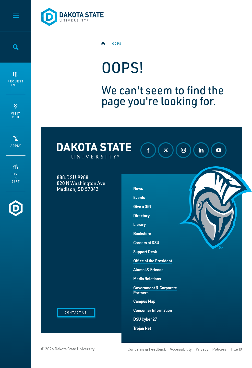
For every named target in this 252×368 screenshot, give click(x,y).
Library (139, 224)
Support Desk (145, 251)
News (138, 188)
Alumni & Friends (148, 269)
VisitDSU (16, 111)
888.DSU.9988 (72, 177)
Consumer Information (152, 310)
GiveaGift (16, 173)
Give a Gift (142, 206)
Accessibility (181, 349)
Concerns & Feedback (147, 349)
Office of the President (152, 260)
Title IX (236, 349)
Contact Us (76, 312)
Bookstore (142, 233)
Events (139, 197)
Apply (16, 141)
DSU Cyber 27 (145, 319)
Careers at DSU (146, 242)
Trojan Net (142, 328)
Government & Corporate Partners (155, 290)
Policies (219, 349)
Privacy (202, 349)
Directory (141, 215)
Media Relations (147, 278)
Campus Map (144, 301)
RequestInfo (16, 79)
